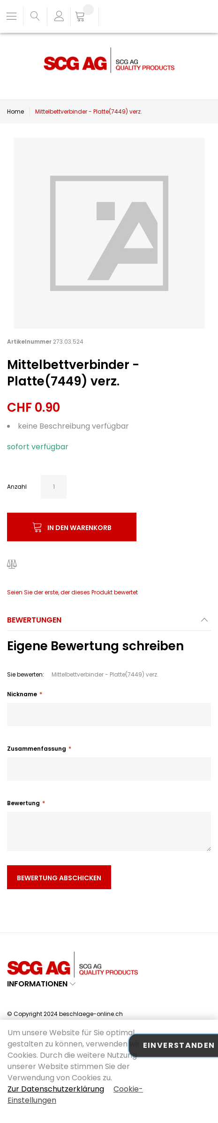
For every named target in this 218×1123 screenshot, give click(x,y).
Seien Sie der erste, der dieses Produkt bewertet (72, 592)
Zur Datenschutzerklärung (56, 1089)
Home (15, 111)
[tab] (109, 623)
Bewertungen (34, 620)
